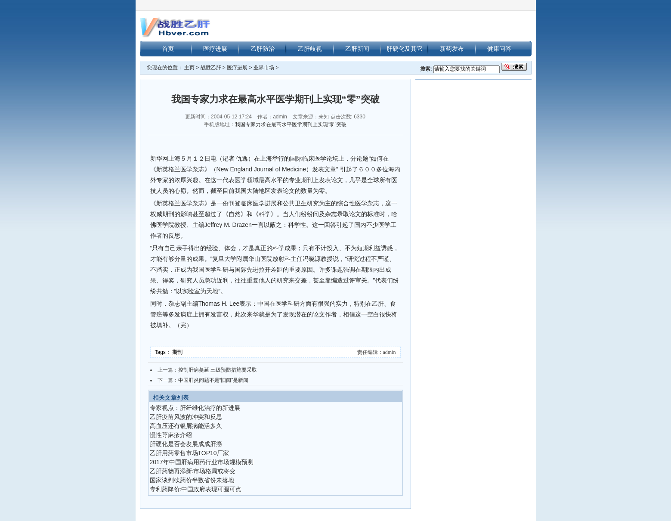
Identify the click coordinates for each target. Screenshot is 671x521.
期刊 (178, 352)
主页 (189, 68)
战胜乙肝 (211, 68)
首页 (168, 48)
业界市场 (264, 68)
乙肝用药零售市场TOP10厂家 (189, 453)
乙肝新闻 (357, 48)
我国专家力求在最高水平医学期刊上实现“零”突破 (291, 124)
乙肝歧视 (310, 48)
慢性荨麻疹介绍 (171, 434)
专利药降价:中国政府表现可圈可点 (196, 489)
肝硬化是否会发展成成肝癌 (186, 443)
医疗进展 (215, 48)
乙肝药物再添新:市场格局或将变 (193, 471)
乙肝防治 (262, 48)
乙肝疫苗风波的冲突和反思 (186, 416)
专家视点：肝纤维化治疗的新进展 (195, 407)
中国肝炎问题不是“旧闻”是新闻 (213, 380)
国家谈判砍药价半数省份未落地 (192, 480)
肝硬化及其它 (405, 48)
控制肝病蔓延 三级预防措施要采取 (217, 370)
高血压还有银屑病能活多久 (186, 425)
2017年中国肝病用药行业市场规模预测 (202, 462)
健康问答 (499, 48)
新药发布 (452, 48)
